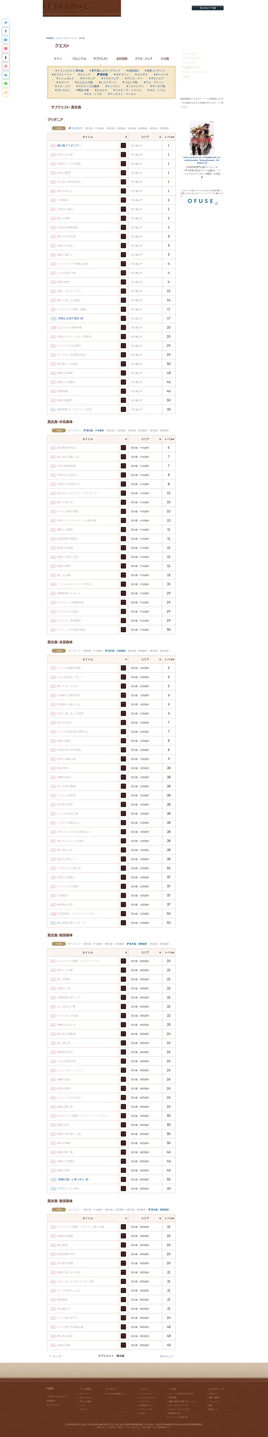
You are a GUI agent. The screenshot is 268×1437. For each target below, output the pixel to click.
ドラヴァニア (111, 78)
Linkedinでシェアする (5, 75)
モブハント (84, 1409)
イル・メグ (63, 86)
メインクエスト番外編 (70, 70)
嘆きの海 (83, 90)
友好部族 (121, 58)
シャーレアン (136, 86)
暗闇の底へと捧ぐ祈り (71, 1179)
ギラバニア (157, 78)
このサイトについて (57, 1396)
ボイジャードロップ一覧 (179, 1409)
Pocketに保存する (5, 48)
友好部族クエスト (191, 67)
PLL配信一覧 (174, 1413)
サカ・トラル (94, 94)
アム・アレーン (155, 82)
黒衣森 (104, 74)
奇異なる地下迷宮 (68, 318)
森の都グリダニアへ (69, 145)
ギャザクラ (97, 25)
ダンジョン (84, 1393)
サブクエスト (100, 58)
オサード (63, 82)
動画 (210, 1405)
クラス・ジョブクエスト (194, 72)
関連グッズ (213, 1409)
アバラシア (88, 78)
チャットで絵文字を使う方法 (181, 1393)
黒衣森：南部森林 (138, 128)
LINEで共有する (5, 83)
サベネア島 (158, 86)
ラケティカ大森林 (88, 86)
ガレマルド (63, 90)
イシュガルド (66, 78)
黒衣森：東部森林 (160, 128)
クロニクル (79, 58)
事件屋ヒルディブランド (106, 70)
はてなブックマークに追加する (5, 40)
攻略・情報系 (214, 1397)
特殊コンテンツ (156, 70)
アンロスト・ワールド (123, 94)
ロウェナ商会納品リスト (116, 1393)
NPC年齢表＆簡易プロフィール (182, 1401)
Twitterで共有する (5, 22)
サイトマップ (202, 3)
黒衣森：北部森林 (117, 128)
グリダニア (76, 128)
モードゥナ (162, 74)
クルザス (142, 74)
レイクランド (108, 82)
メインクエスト (190, 53)
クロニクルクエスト (192, 58)
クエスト (134, 25)
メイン (58, 58)
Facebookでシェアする (5, 31)
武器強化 (133, 70)
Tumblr (5, 57)
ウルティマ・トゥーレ (128, 90)
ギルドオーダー (86, 1397)
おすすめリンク (207, 25)
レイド (82, 1405)
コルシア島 (131, 82)
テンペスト (113, 86)
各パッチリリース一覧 (178, 1405)
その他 (170, 25)
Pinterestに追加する (5, 66)
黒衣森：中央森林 (95, 128)
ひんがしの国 (85, 82)
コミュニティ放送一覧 (178, 1417)
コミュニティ (214, 1401)
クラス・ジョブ (143, 58)
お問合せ (218, 3)
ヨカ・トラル (157, 90)
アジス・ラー (135, 78)
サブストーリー (63, 74)
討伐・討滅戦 (85, 1401)
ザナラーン (122, 74)
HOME (50, 1388)
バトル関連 (61, 25)
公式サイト (213, 1393)
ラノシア (85, 74)
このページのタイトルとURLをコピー (5, 92)
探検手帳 (172, 1397)
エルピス (102, 90)
